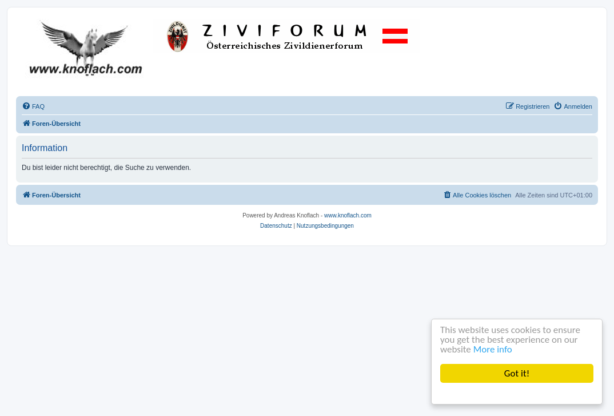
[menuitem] (33, 106)
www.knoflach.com (348, 215)
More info (492, 349)
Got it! (516, 373)
